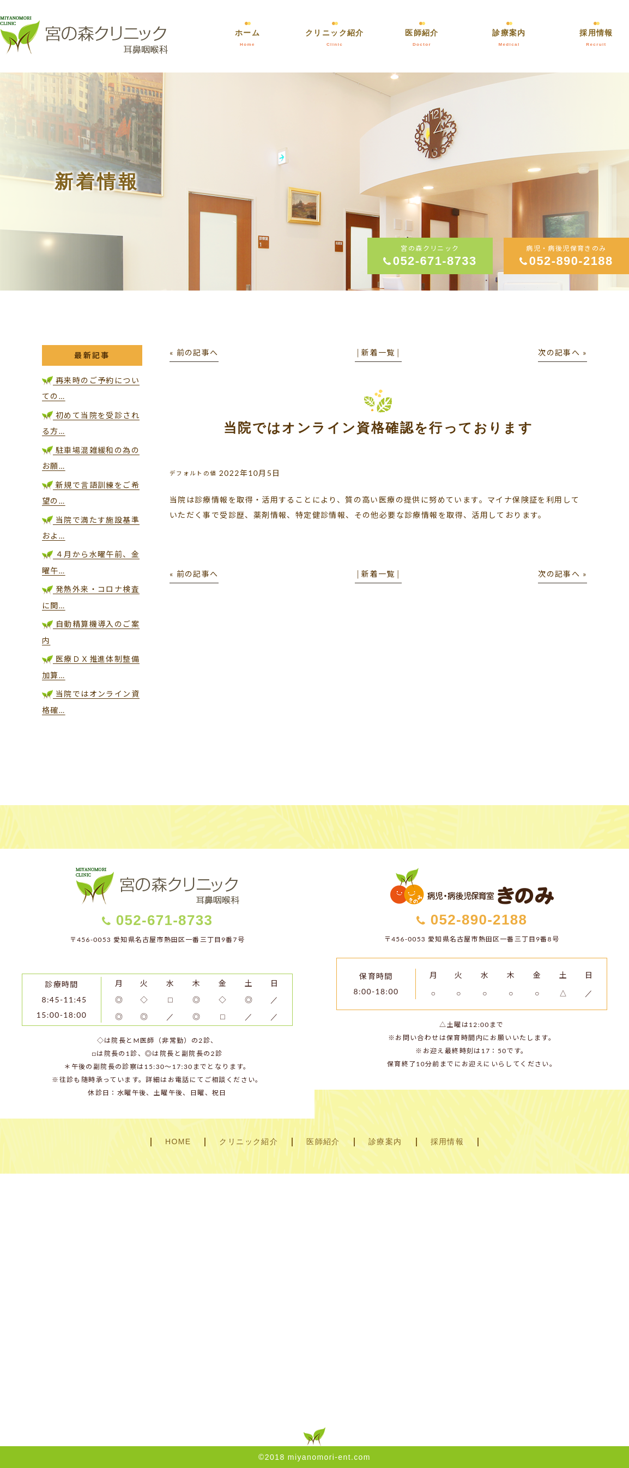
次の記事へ (559, 352)
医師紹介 (323, 1142)
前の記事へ (198, 352)
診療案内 (385, 1142)
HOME (178, 1142)
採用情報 (447, 1142)
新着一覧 (378, 352)
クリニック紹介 (248, 1142)
